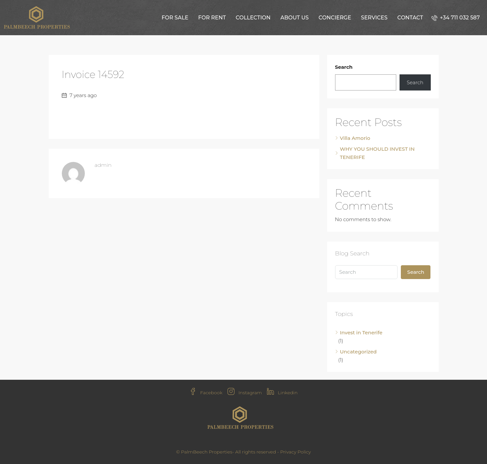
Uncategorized (358, 351)
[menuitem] (455, 17)
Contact (410, 17)
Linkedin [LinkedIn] (282, 393)
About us (294, 17)
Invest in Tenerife (361, 332)
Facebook (205, 393)
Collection (253, 17)
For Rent (212, 17)
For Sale (174, 17)
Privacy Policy (295, 452)
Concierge (335, 17)
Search (344, 67)
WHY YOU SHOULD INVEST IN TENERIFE (377, 153)
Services (374, 17)
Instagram (245, 393)
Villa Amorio (355, 138)
